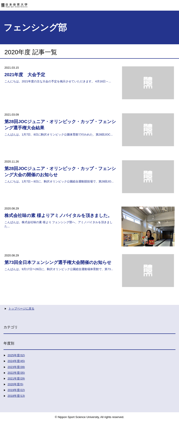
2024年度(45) (16, 361)
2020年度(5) (15, 384)
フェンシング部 (35, 27)
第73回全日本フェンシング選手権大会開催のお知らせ (57, 262)
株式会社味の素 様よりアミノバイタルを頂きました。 (58, 215)
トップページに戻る (21, 308)
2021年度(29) (16, 378)
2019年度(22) (16, 390)
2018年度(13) (16, 395)
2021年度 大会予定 (24, 74)
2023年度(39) (16, 367)
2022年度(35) (16, 372)
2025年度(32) (16, 355)
